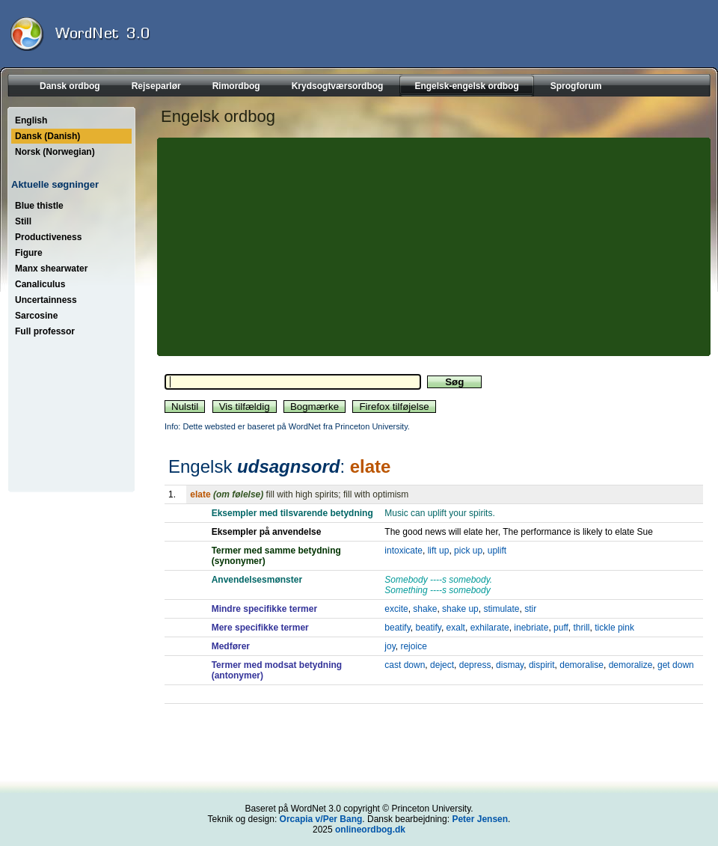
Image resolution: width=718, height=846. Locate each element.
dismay (510, 665)
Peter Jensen (480, 819)
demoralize (631, 665)
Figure (29, 253)
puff (560, 627)
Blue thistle (39, 205)
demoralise (581, 665)
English (31, 120)
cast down (404, 665)
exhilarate (489, 627)
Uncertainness (46, 300)
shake (425, 609)
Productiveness (48, 237)
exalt (456, 627)
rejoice (413, 646)
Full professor (45, 331)
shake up (460, 609)
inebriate (531, 627)
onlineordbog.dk (370, 829)
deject (442, 665)
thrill (582, 627)
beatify (397, 627)
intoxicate (403, 550)
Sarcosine (36, 315)
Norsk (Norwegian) (55, 152)
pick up (468, 550)
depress (475, 665)
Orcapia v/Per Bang (321, 819)
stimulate (501, 609)
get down (675, 665)
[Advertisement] (290, 247)
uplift (497, 550)
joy (389, 646)
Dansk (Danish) (47, 136)
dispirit (542, 665)
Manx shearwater (51, 268)
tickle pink (614, 627)
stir (530, 609)
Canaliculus (40, 284)
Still (23, 221)
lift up (438, 550)
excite (396, 609)
